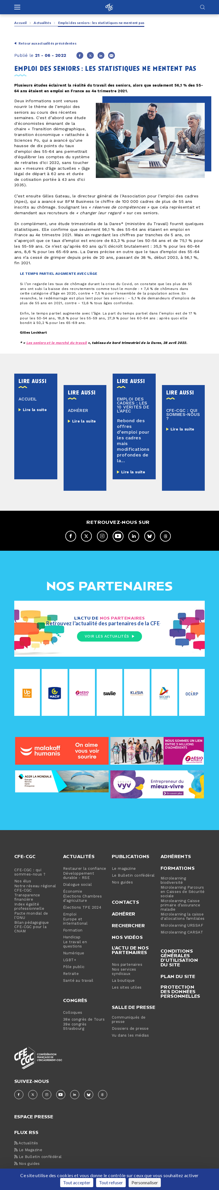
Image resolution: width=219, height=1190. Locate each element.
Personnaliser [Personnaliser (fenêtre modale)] (144, 1182)
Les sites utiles (126, 988)
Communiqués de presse (129, 1020)
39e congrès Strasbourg (74, 1027)
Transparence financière (27, 897)
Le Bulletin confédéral (133, 876)
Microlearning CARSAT (182, 933)
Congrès (75, 1000)
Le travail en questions (75, 944)
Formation (73, 931)
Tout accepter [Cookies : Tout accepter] (76, 1182)
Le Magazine (28, 1150)
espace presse (33, 1116)
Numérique (73, 953)
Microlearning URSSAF (182, 926)
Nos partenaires (127, 965)
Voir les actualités (109, 636)
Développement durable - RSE (78, 876)
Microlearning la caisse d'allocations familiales (183, 917)
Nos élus (22, 882)
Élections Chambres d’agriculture (82, 899)
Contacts (125, 902)
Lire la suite (35, 410)
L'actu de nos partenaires (130, 950)
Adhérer (123, 914)
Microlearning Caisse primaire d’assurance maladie (180, 905)
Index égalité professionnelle (29, 907)
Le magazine (124, 869)
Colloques (72, 1013)
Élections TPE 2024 (82, 908)
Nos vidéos (127, 937)
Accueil (20, 23)
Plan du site (178, 976)
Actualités (42, 23)
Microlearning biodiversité (173, 881)
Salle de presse (133, 1007)
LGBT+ (69, 960)
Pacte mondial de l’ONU (31, 916)
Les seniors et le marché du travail (56, 343)
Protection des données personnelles (180, 992)
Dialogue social (77, 885)
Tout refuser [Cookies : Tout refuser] (111, 1182)
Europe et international (75, 921)
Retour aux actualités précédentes (47, 43)
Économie (72, 892)
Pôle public (73, 967)
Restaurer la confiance (84, 869)
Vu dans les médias (130, 1036)
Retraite (71, 974)
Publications (130, 856)
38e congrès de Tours (84, 1020)
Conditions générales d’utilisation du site (179, 958)
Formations (177, 868)
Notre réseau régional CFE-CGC (35, 888)
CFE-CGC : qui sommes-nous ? (29, 872)
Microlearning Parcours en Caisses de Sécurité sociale (183, 892)
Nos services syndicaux (124, 972)
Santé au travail (78, 981)
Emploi (69, 915)
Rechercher (128, 925)
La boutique (123, 981)
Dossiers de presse (130, 1029)
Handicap (71, 937)
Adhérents (176, 856)
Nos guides (122, 883)
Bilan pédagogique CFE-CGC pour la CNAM (31, 927)
